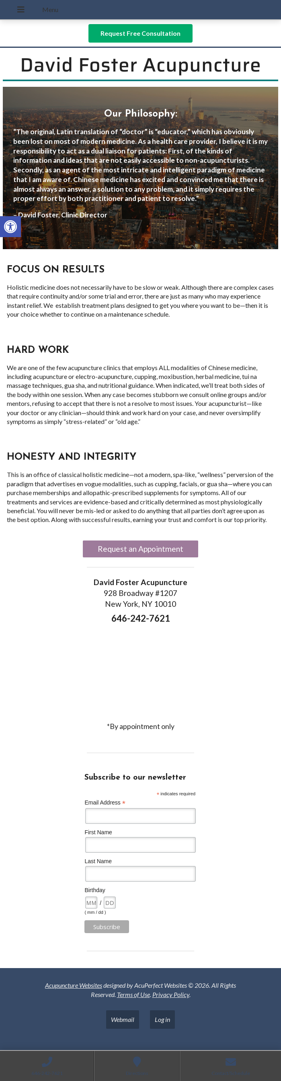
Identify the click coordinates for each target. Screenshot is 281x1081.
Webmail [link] (122, 1019)
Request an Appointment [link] (140, 548)
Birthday (94, 890)
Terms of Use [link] (133, 994)
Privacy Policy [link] (170, 994)
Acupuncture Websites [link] (73, 985)
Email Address (104, 803)
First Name (98, 832)
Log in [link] (162, 1019)
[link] (10, 226)
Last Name (98, 861)
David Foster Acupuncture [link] (140, 65)
